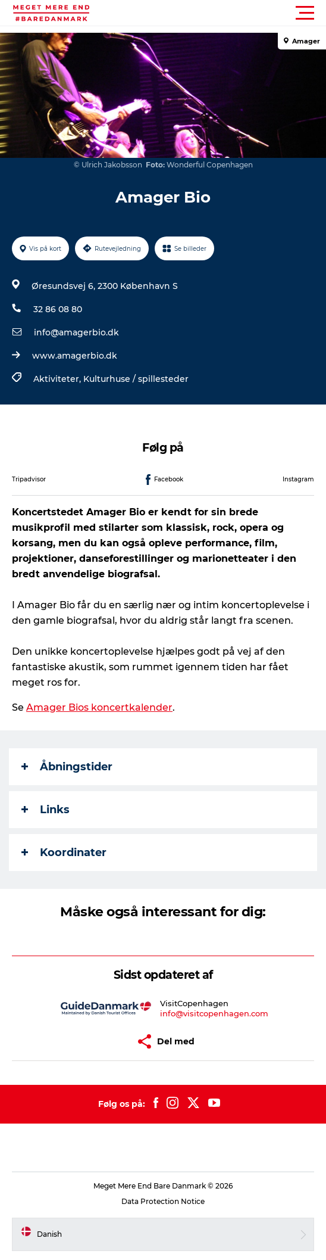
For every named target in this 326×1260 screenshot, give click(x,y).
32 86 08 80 (57, 309)
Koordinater (63, 852)
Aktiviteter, (58, 379)
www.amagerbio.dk (74, 355)
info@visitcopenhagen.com (214, 1013)
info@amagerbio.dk (76, 332)
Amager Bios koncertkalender (99, 707)
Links (45, 809)
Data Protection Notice (163, 1201)
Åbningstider (66, 766)
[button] (216, 13)
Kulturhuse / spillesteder (136, 379)
